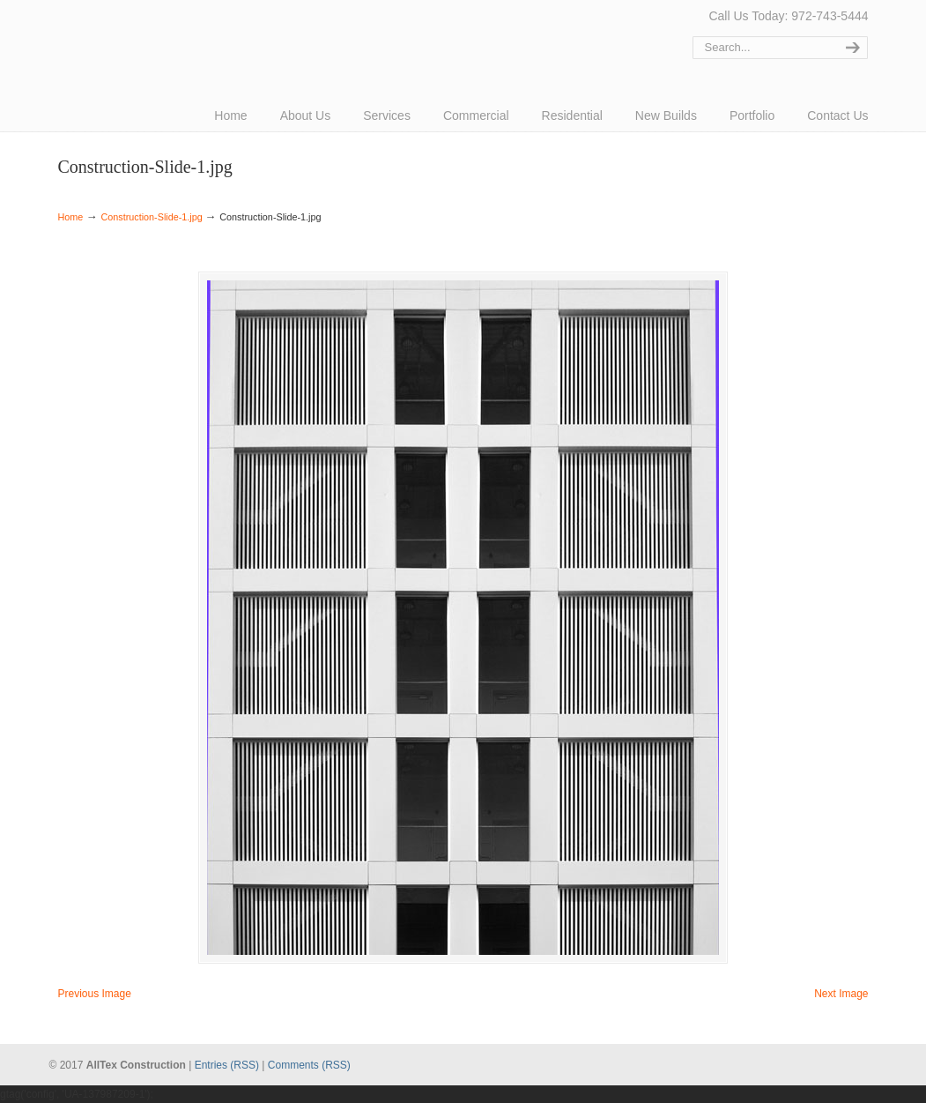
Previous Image (94, 993)
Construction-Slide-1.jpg (151, 217)
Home (71, 217)
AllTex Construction (124, 37)
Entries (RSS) (227, 1065)
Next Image (841, 993)
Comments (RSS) (309, 1065)
